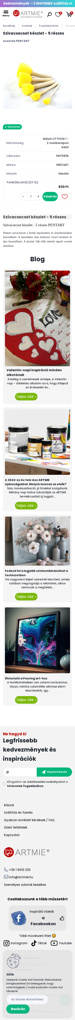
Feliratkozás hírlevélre (37, 747)
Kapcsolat (12, 835)
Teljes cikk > (26, 396)
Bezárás (18, 1009)
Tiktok (39, 943)
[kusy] (31, 196)
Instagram (15, 943)
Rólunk (9, 805)
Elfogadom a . (37, 784)
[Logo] (28, 14)
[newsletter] (54, 772)
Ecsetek (27, 26)
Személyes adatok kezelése (25, 885)
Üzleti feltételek (15, 827)
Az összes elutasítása (27, 999)
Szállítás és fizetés (18, 812)
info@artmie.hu (21, 877)
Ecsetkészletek (48, 26)
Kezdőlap (9, 26)
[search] (49, 14)
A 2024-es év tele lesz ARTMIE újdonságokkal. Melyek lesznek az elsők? (36, 482)
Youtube (61, 943)
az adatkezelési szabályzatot (44, 782)
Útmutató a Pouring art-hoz (26, 678)
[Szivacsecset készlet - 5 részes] (37, 84)
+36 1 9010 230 (20, 870)
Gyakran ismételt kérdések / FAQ (29, 820)
